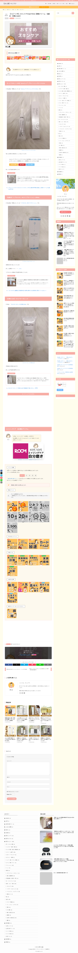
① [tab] (26, 475)
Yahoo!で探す (30, 164)
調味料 (61, 150)
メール (8, 782)
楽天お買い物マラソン (13, 478)
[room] (68, 0)
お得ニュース (62, 159)
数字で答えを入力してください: (13, 791)
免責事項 (47, 949)
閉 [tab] (35, 475)
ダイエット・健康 (63, 98)
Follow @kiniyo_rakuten (25, 654)
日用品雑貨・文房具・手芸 (64, 117)
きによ (11, 689)
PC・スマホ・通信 (63, 86)
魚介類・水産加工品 (63, 152)
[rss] (71, 0)
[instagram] (66, 0)
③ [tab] (32, 475)
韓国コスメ (62, 131)
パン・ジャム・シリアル (64, 140)
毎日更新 (60, 171)
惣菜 (61, 143)
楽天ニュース (61, 78)
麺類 (60, 154)
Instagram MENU (32, 949)
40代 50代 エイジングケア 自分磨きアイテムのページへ (28, 459)
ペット (61, 107)
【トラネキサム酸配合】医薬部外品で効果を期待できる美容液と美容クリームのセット (32, 280)
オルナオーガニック (16, 644)
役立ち (60, 73)
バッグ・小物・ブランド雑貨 (65, 100)
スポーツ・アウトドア (63, 95)
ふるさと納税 (61, 71)
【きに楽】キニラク (9, 3)
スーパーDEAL (62, 164)
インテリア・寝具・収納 (64, 88)
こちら (20, 268)
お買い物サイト (62, 68)
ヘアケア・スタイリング (64, 126)
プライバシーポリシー (40, 949)
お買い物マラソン (63, 162)
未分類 (60, 76)
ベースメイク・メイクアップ (65, 128)
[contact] (72, 0)
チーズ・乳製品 (62, 138)
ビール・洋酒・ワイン (63, 102)
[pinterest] (24, 693)
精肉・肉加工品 (63, 147)
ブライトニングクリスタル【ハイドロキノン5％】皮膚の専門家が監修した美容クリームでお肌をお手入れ (33, 178)
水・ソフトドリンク (63, 119)
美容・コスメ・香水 (63, 121)
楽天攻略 (61, 157)
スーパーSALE (62, 166)
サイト (8, 786)
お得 (60, 66)
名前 (8, 777)
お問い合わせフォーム (65, 211)
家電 (8, 870)
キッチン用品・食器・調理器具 (65, 91)
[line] (69, 0)
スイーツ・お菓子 (63, 93)
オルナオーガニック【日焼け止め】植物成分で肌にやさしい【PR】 (32, 378)
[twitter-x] (65, 0)
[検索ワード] (65, 13)
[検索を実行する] (73, 13)
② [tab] (29, 475)
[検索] (74, 0)
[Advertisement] (28, 411)
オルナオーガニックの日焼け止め (18, 304)
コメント (9, 760)
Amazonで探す (14, 164)
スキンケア (12, 18)
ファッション (62, 105)
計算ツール (61, 169)
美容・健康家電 (63, 114)
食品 (61, 135)
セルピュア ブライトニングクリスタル (29, 88)
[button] (8, 665)
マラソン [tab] (22, 475)
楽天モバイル (61, 81)
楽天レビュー (62, 83)
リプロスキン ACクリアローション (28, 203)
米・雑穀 (61, 145)
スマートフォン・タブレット (65, 112)
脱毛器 (60, 174)
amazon (60, 63)
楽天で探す (22, 164)
